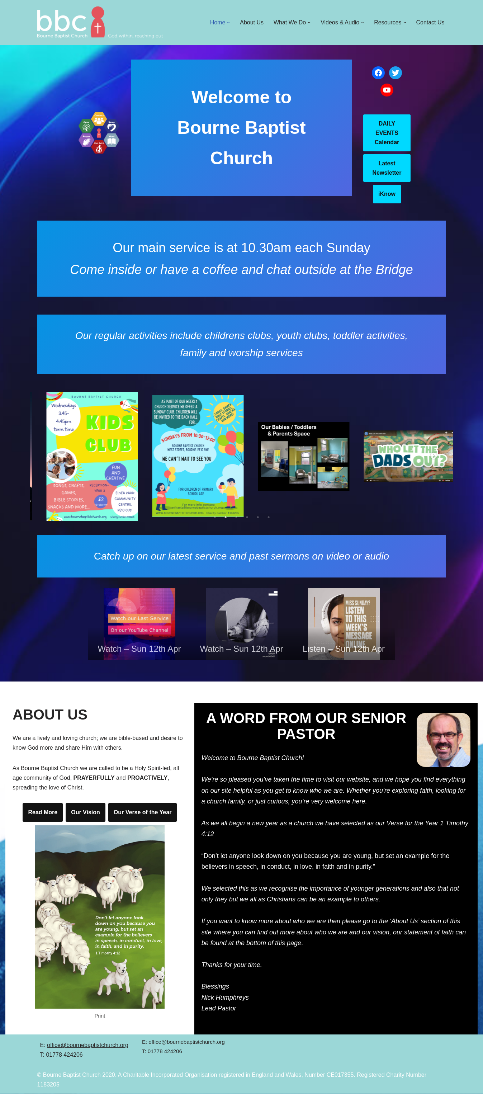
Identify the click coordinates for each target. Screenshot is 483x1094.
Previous (49, 456)
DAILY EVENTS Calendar (387, 133)
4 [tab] (247, 517)
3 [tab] (236, 517)
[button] (228, 22)
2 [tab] (225, 517)
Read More (42, 813)
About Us (251, 22)
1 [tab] (214, 517)
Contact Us (430, 22)
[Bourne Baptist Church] (100, 22)
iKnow (387, 194)
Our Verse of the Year (143, 813)
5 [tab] (257, 517)
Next (433, 456)
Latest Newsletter (387, 168)
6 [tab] (268, 517)
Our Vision (85, 813)
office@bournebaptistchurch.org (87, 1045)
